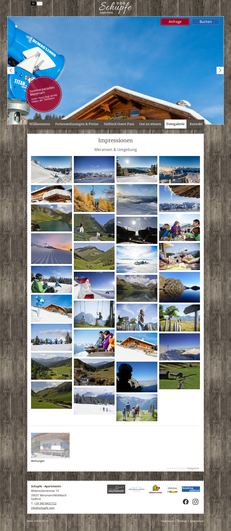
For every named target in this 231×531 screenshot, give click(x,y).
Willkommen (39, 124)
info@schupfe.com (43, 508)
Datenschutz (197, 521)
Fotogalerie (175, 124)
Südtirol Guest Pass (119, 124)
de (33, 3)
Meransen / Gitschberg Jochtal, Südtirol (115, 8)
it (40, 3)
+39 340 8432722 (45, 503)
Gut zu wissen (150, 124)
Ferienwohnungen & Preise (77, 124)
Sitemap (182, 521)
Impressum (167, 521)
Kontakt (196, 124)
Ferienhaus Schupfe (176, 468)
